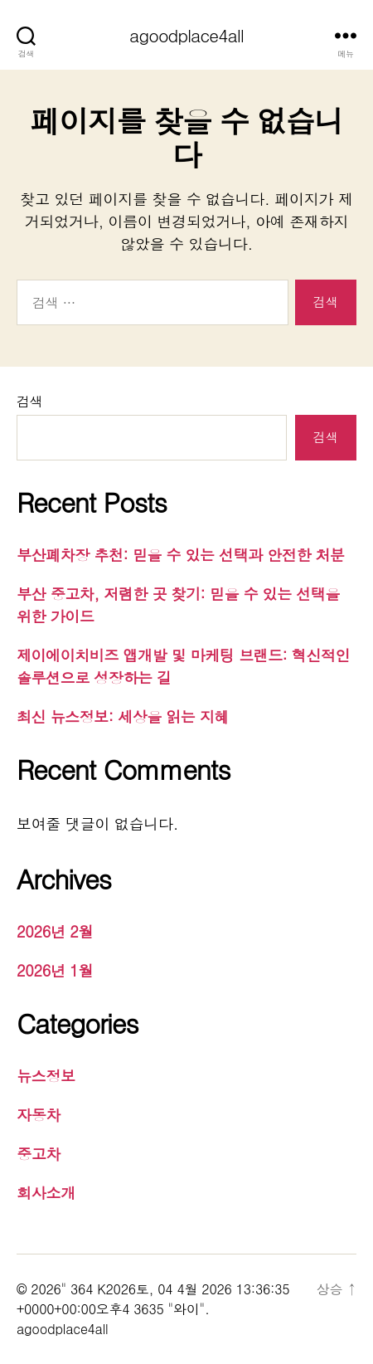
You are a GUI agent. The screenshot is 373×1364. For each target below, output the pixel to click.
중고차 (39, 1153)
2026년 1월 (55, 970)
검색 (29, 401)
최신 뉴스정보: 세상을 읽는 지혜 (123, 716)
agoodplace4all (186, 35)
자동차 (39, 1114)
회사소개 (46, 1192)
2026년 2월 (55, 931)
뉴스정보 (46, 1075)
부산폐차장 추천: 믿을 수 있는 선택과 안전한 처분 (181, 554)
